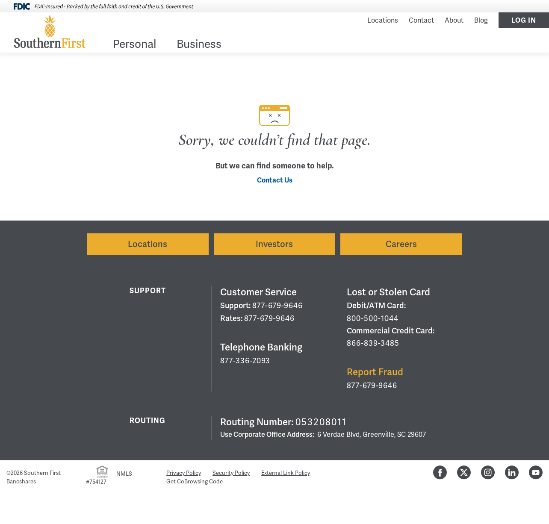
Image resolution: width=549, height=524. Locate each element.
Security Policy (231, 473)
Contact (421, 20)
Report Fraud (375, 372)
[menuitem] (134, 45)
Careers (401, 244)
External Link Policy (285, 473)
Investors (274, 244)
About (454, 20)
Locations (382, 20)
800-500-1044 (372, 318)
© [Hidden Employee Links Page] (8, 473)
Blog (481, 20)
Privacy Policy (183, 473)
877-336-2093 (245, 360)
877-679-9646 (277, 305)
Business (199, 44)
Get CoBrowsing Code (194, 481)
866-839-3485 (373, 343)
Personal (134, 44)
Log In (523, 20)
